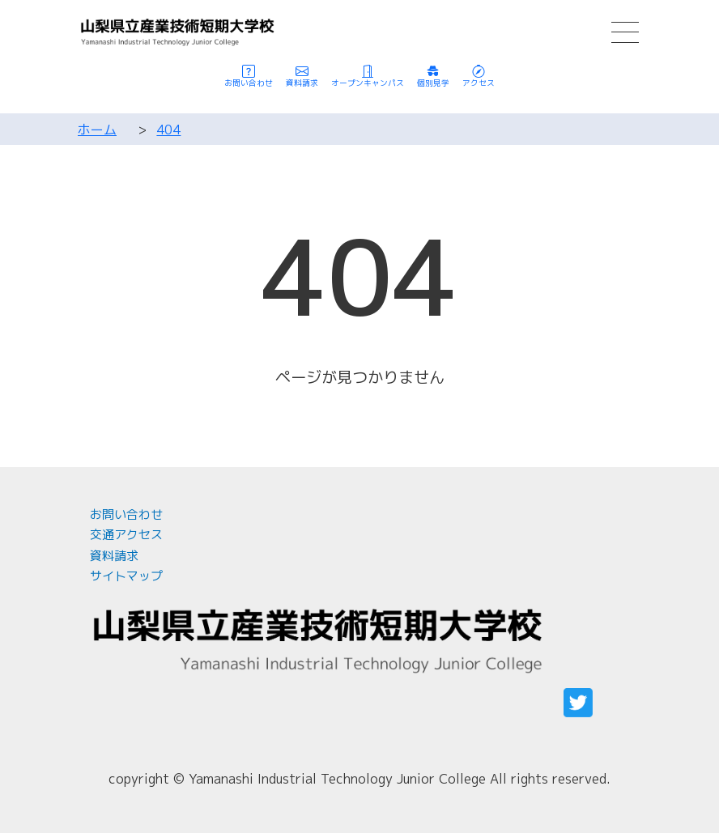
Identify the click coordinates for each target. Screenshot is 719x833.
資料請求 (114, 555)
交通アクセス (126, 534)
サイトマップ (126, 575)
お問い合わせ (126, 514)
